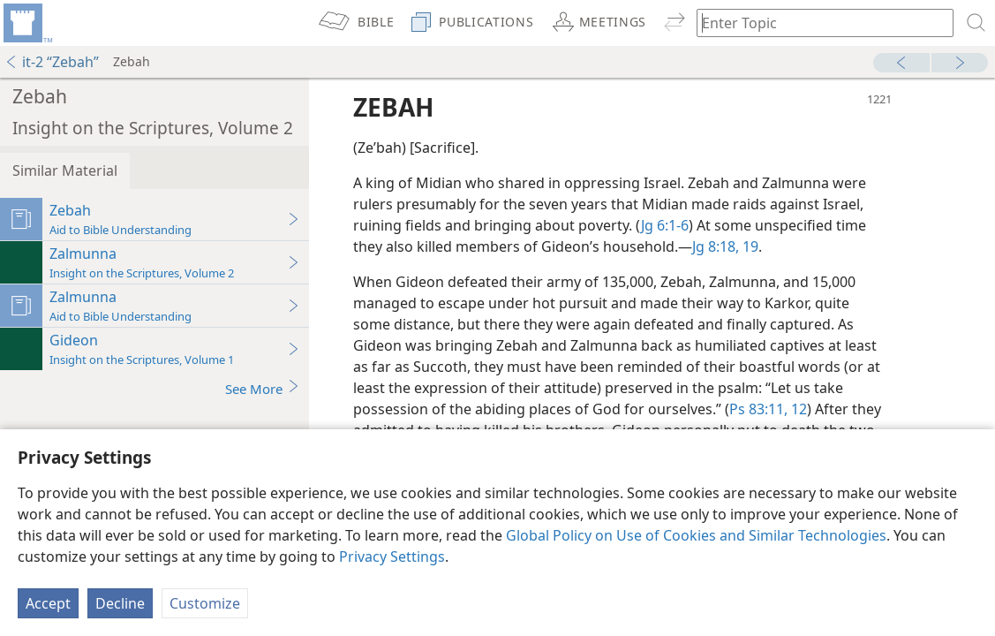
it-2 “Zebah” (51, 62)
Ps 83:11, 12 (768, 409)
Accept (48, 603)
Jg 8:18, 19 (725, 246)
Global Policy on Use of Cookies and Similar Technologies (696, 535)
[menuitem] (26, 23)
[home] (26, 23)
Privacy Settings (392, 556)
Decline (120, 603)
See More (262, 388)
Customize (205, 603)
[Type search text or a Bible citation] (816, 22)
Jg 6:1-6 (665, 225)
